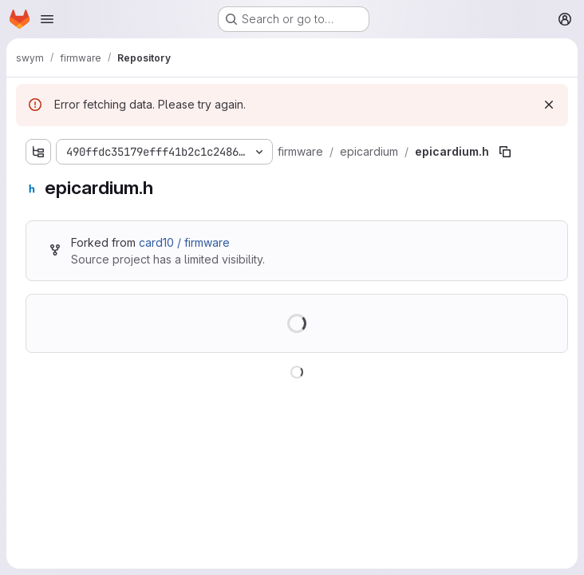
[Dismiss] (548, 104)
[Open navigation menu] (47, 19)
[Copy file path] (505, 152)
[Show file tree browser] (38, 152)
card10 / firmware (184, 242)
